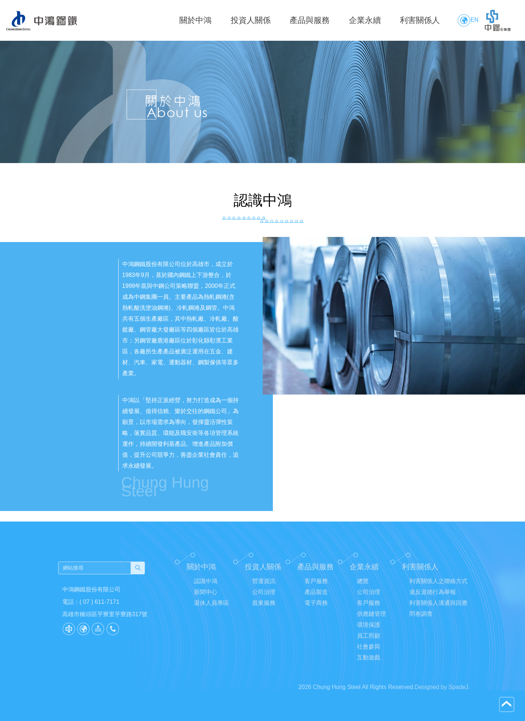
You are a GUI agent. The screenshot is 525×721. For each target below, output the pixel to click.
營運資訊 (263, 586)
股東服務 (263, 608)
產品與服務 (310, 20)
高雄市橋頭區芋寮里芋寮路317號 (100, 614)
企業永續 (365, 20)
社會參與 (368, 651)
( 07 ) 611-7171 (95, 602)
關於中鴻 (195, 20)
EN (467, 20)
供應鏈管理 (371, 618)
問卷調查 (421, 618)
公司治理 (263, 597)
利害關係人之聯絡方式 (438, 586)
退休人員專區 (211, 608)
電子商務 (316, 608)
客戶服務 (316, 586)
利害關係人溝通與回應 (438, 608)
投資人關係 (251, 20)
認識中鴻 (205, 586)
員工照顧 (368, 640)
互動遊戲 (368, 662)
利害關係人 (420, 20)
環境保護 (368, 629)
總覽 (363, 586)
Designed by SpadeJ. (442, 696)
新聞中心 (205, 597)
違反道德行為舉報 (432, 597)
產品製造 (316, 597)
